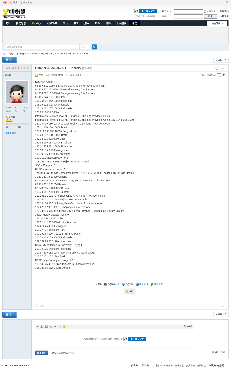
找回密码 (224, 11)
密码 (164, 16)
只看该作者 (73, 75)
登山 (65, 23)
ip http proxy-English (42, 53)
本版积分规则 (218, 352)
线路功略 (52, 23)
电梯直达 (211, 75)
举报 (221, 305)
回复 (42, 305)
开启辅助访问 (224, 2)
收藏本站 (27, 2)
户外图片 (37, 23)
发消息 (12, 133)
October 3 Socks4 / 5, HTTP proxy (71, 53)
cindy (8, 75)
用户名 (165, 11)
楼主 (203, 75)
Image (46, 326)
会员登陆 (190, 365)
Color (41, 326)
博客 (108, 23)
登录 (110, 339)
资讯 (7, 23)
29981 (20, 127)
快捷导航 (216, 23)
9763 (8, 107)
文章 (83, 47)
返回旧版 (121, 23)
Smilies (64, 326)
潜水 (86, 23)
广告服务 (168, 365)
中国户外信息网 (3, 53)
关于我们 (146, 365)
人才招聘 (157, 365)
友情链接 (201, 365)
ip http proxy (23, 53)
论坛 (134, 23)
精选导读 (21, 23)
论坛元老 (10, 116)
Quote (55, 326)
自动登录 (210, 11)
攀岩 (76, 23)
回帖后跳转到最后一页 (61, 352)
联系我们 (135, 365)
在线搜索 (179, 365)
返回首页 (7, 2)
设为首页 (17, 2)
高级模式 (188, 326)
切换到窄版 (227, 2)
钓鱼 (97, 23)
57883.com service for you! (16, 365)
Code (60, 326)
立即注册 (224, 16)
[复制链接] (87, 68)
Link (51, 326)
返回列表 (222, 60)
